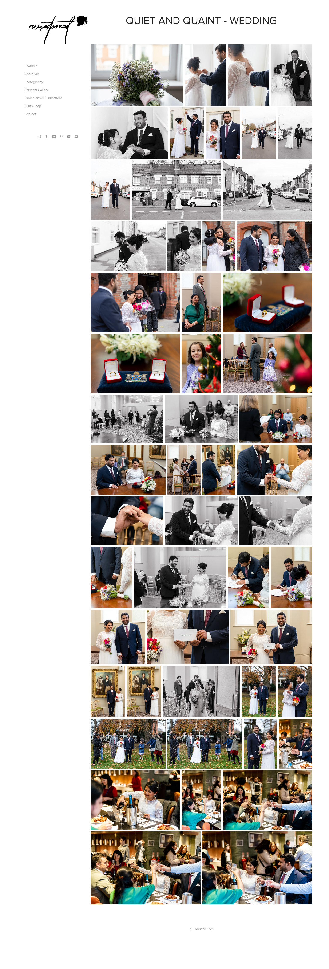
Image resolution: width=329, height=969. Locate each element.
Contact (30, 113)
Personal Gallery (36, 89)
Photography (33, 81)
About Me (31, 73)
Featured (31, 66)
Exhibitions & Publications (43, 97)
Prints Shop (32, 105)
